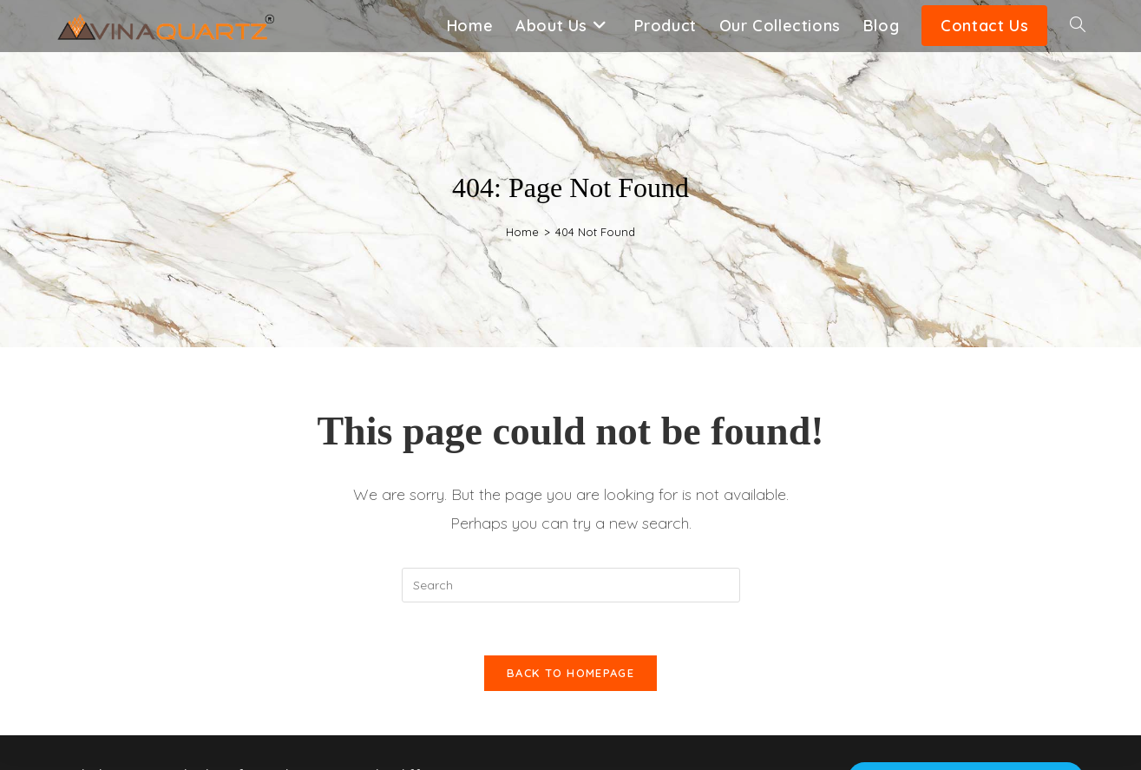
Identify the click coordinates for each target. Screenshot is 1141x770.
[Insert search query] (571, 585)
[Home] (522, 232)
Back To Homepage (570, 673)
